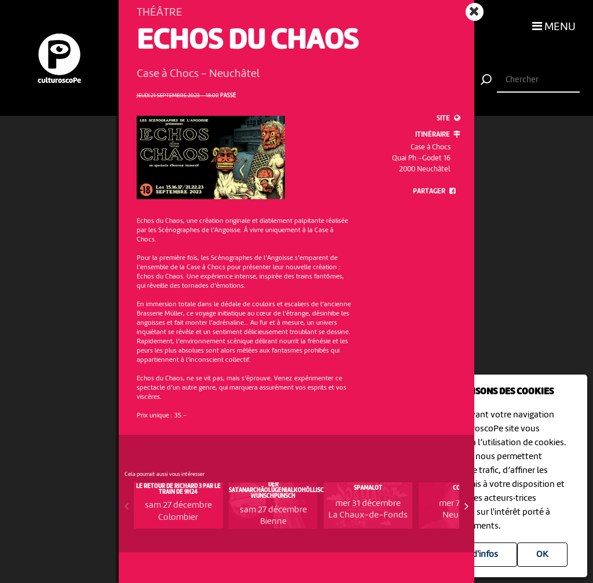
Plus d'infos (475, 554)
